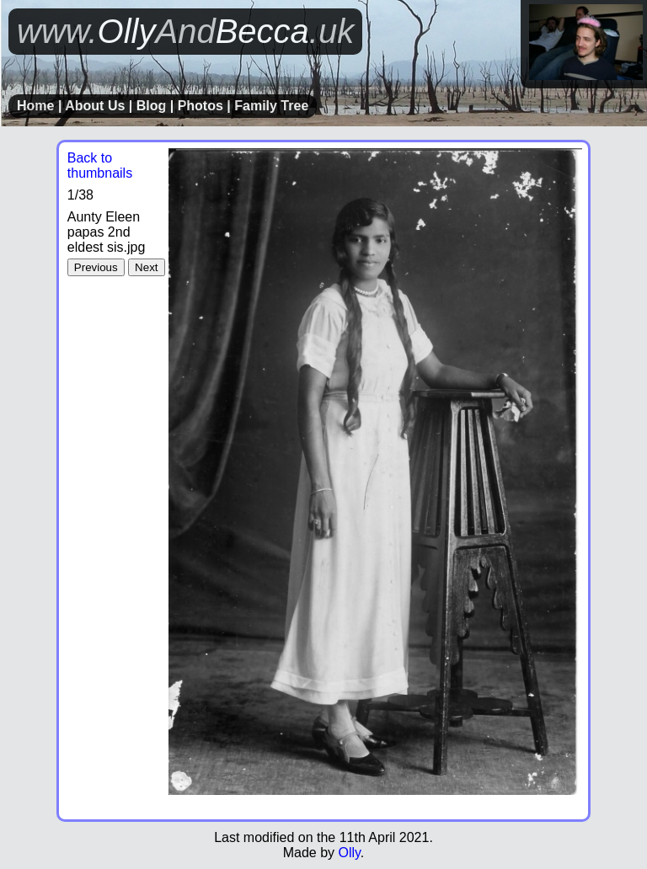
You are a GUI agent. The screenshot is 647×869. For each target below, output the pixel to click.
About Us (95, 106)
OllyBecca (185, 31)
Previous (96, 267)
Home (35, 106)
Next (146, 267)
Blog (151, 106)
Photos (200, 106)
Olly (349, 852)
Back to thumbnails (99, 165)
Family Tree (271, 106)
